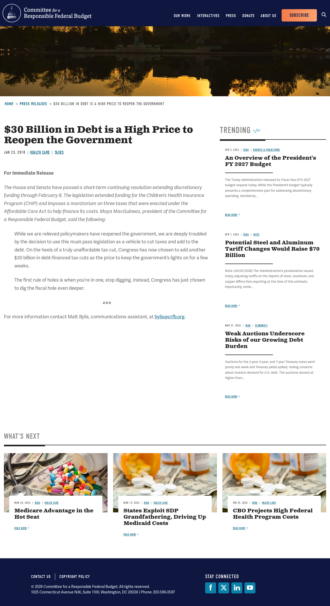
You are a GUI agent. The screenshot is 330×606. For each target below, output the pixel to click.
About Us (268, 15)
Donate (248, 15)
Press (231, 15)
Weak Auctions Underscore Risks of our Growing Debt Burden (265, 340)
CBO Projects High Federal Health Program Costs (273, 514)
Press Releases (33, 103)
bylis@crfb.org (169, 317)
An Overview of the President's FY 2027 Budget (270, 161)
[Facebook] (210, 587)
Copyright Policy (74, 576)
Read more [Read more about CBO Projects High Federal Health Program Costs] (239, 528)
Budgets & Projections (266, 150)
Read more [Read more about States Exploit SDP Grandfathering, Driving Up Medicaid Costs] (130, 534)
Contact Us (41, 576)
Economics (261, 325)
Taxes (59, 152)
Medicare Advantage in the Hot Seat (53, 514)
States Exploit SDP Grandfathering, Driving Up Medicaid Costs (165, 517)
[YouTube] (249, 587)
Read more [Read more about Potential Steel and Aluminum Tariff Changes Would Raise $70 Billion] (231, 306)
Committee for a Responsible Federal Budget (47, 13)
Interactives (208, 15)
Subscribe (299, 15)
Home (9, 103)
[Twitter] (223, 587)
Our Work (182, 15)
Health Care (40, 152)
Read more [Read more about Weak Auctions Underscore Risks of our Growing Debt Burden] (231, 396)
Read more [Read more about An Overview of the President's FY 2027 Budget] (231, 215)
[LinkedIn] (236, 587)
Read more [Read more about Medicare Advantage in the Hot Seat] (20, 528)
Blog (246, 150)
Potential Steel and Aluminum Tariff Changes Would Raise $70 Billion (272, 249)
